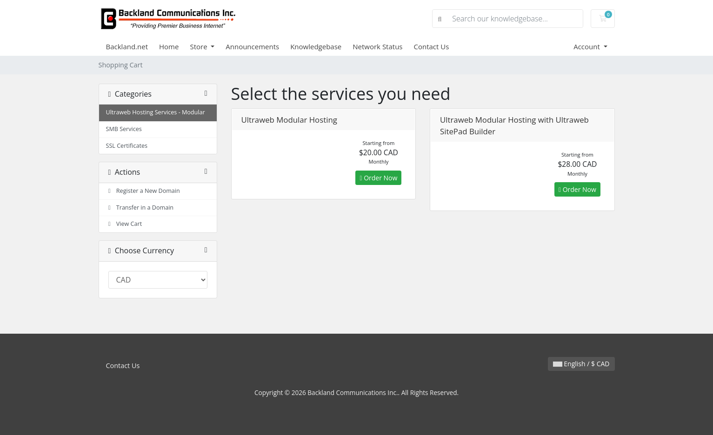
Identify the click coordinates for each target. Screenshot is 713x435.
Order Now (378, 177)
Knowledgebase (315, 46)
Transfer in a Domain (140, 207)
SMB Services (124, 129)
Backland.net (127, 46)
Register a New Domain (143, 191)
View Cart (124, 224)
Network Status (377, 46)
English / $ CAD (581, 363)
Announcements (252, 46)
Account (587, 46)
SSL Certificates (127, 146)
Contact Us (431, 46)
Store (199, 46)
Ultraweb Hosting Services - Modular (155, 112)
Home (169, 46)
